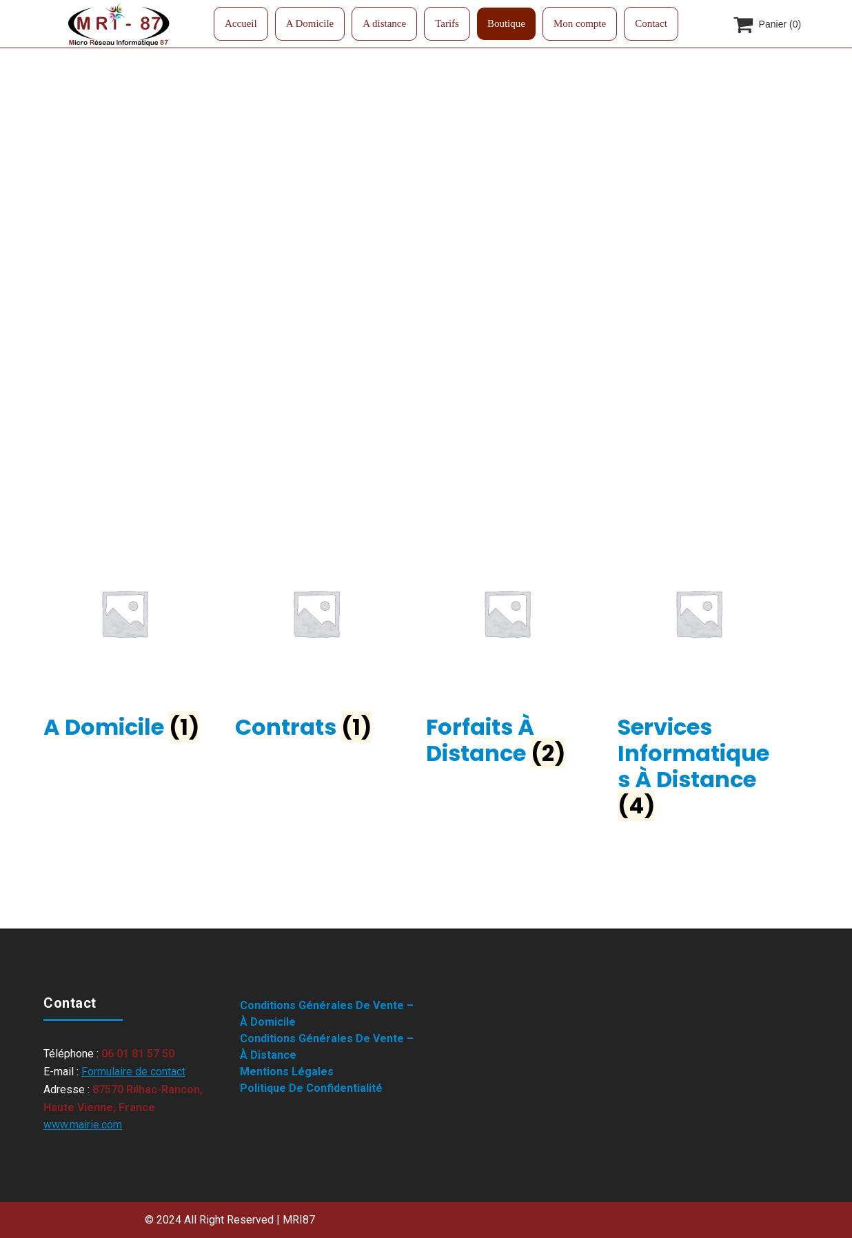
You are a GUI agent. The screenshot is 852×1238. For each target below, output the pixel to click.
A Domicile (310, 23)
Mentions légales (287, 1071)
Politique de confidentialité (311, 1088)
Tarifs (447, 23)
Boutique (506, 23)
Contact (651, 23)
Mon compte (580, 23)
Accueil (241, 23)
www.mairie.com (82, 1124)
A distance (384, 23)
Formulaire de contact (133, 1071)
